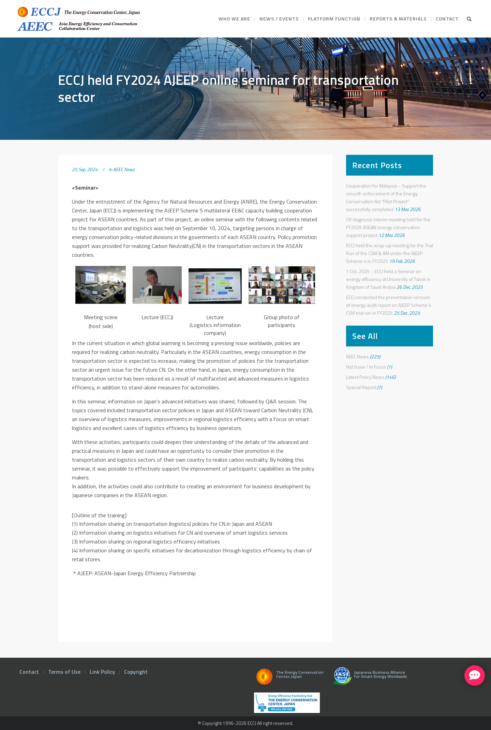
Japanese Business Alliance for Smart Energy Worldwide (368, 678)
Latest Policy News (365, 377)
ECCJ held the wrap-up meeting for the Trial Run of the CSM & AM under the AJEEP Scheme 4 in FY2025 (389, 253)
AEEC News (124, 169)
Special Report (361, 387)
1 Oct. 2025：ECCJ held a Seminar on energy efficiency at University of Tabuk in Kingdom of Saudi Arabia (388, 279)
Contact (29, 671)
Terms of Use (64, 671)
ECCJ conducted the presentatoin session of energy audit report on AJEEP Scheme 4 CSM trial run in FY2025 (388, 305)
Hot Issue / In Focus (366, 366)
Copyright (136, 671)
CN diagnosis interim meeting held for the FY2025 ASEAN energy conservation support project (388, 227)
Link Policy (102, 671)
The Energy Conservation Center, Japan (289, 678)
